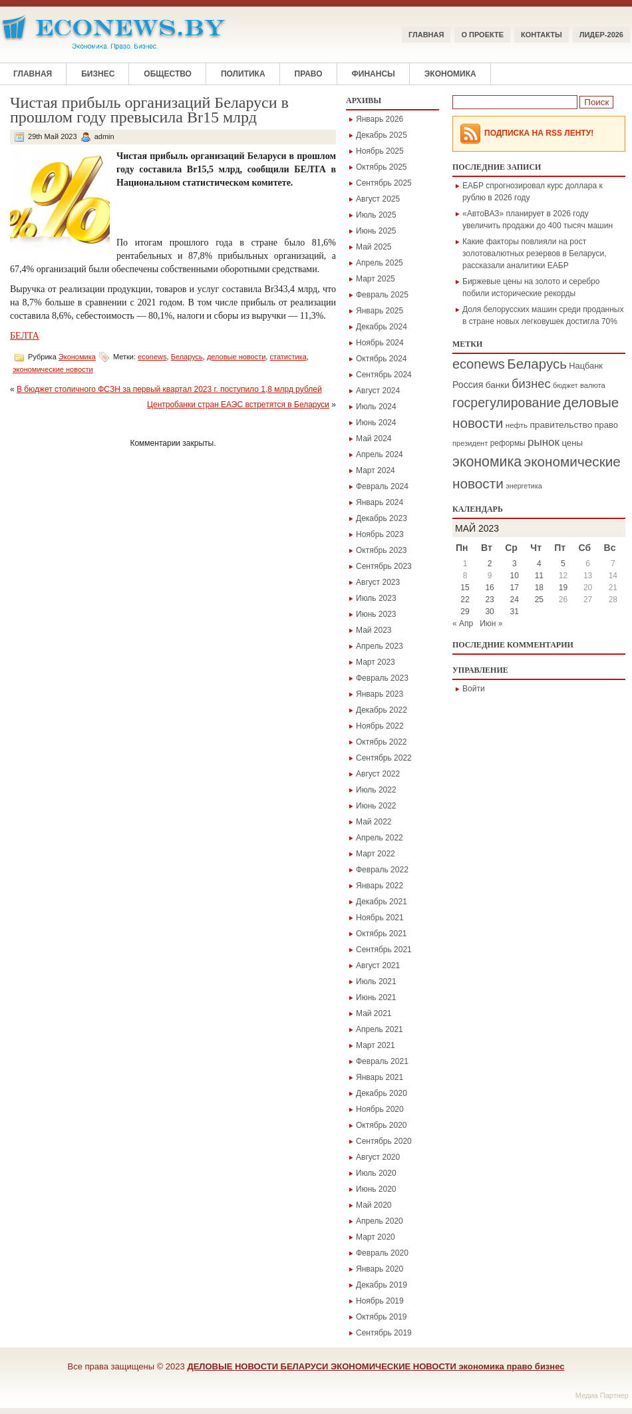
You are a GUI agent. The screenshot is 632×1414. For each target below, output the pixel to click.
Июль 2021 (376, 981)
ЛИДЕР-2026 (601, 35)
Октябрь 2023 (381, 550)
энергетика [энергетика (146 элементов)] (524, 486)
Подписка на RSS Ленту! (538, 133)
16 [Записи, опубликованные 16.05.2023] (489, 587)
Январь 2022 (379, 885)
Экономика (450, 74)
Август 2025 (378, 199)
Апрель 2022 (379, 837)
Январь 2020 (379, 1269)
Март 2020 (375, 1237)
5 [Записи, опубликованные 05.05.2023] (563, 563)
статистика (287, 357)
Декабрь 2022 (381, 710)
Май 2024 (374, 438)
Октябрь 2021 (381, 933)
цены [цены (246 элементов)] (572, 443)
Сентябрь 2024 (384, 374)
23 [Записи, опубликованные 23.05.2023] (489, 599)
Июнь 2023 (376, 614)
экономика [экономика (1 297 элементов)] (487, 462)
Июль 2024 (376, 406)
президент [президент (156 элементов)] (470, 443)
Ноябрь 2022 (380, 726)
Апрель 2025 (379, 262)
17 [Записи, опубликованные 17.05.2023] (514, 587)
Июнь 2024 (376, 422)
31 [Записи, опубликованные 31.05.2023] (514, 611)
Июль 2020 (376, 1173)
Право (309, 74)
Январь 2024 (379, 502)
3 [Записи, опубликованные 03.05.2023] (514, 563)
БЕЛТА (24, 336)
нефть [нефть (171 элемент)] (517, 425)
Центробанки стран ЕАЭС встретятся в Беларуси (238, 404)
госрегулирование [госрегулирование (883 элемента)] (506, 402)
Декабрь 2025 (381, 135)
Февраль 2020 (382, 1253)
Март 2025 (375, 278)
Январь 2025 (379, 310)
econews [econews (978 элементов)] (478, 364)
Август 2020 (378, 1157)
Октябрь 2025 (381, 167)
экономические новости (53, 369)
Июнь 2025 (376, 231)
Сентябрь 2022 (384, 758)
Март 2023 (375, 662)
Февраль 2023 (382, 678)
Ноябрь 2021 (380, 917)
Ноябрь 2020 (380, 1109)
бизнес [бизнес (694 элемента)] (531, 384)
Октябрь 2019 (381, 1317)
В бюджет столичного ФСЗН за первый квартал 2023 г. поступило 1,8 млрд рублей (169, 389)
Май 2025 (374, 247)
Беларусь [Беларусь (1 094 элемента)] (537, 363)
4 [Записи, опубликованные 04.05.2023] (539, 563)
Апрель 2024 (379, 454)
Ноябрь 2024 (380, 342)
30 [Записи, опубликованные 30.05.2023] (489, 611)
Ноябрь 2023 (380, 534)
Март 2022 (375, 853)
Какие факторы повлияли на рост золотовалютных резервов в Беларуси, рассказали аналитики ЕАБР (534, 253)
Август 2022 (378, 774)
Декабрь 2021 (381, 901)
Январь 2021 (379, 1077)
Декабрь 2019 (381, 1285)
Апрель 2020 (379, 1221)
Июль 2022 (376, 790)
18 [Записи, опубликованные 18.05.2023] (539, 587)
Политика (243, 74)
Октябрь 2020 (381, 1125)
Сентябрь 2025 (384, 183)
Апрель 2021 (379, 1029)
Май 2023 (374, 630)
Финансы (373, 74)
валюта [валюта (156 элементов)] (592, 385)
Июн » (491, 623)
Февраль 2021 (382, 1061)
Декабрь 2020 (381, 1093)
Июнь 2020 (376, 1189)
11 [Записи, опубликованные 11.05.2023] (539, 575)
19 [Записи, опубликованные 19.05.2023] (563, 587)
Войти (473, 688)
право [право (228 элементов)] (606, 425)
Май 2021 (374, 1013)
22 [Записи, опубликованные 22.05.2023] (464, 599)
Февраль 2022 (382, 869)
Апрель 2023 (379, 646)
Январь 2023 (379, 694)
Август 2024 (378, 390)
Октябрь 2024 (381, 358)
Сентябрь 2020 (384, 1141)
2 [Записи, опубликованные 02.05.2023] (490, 563)
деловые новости (236, 357)
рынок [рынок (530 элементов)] (543, 442)
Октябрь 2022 (381, 742)
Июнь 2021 (376, 997)
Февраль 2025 (382, 294)
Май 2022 (374, 821)
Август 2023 (378, 582)
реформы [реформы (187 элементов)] (508, 443)
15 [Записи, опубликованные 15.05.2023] (464, 587)
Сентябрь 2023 (384, 566)
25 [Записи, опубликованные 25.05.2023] (539, 599)
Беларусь (187, 357)
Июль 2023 (376, 598)
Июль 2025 (376, 215)
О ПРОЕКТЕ (482, 35)
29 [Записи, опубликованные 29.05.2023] (464, 611)
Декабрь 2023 (381, 518)
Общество (168, 74)
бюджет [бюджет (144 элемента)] (565, 385)
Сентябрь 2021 (384, 949)
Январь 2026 (379, 119)
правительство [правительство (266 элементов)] (561, 425)
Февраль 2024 (382, 486)
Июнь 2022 (376, 805)
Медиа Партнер (602, 1395)
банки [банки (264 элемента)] (498, 385)
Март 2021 (375, 1045)
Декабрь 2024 (381, 326)
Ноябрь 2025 (380, 151)
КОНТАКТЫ (541, 35)
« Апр (462, 623)
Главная (426, 35)
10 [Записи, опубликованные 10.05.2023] (514, 575)
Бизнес (97, 74)
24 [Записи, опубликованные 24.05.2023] (514, 599)
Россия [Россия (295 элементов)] (467, 384)
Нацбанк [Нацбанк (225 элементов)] (586, 366)
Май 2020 (374, 1205)
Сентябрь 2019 (384, 1332)
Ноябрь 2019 (380, 1301)
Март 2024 (375, 470)
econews (152, 357)
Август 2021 (378, 965)
